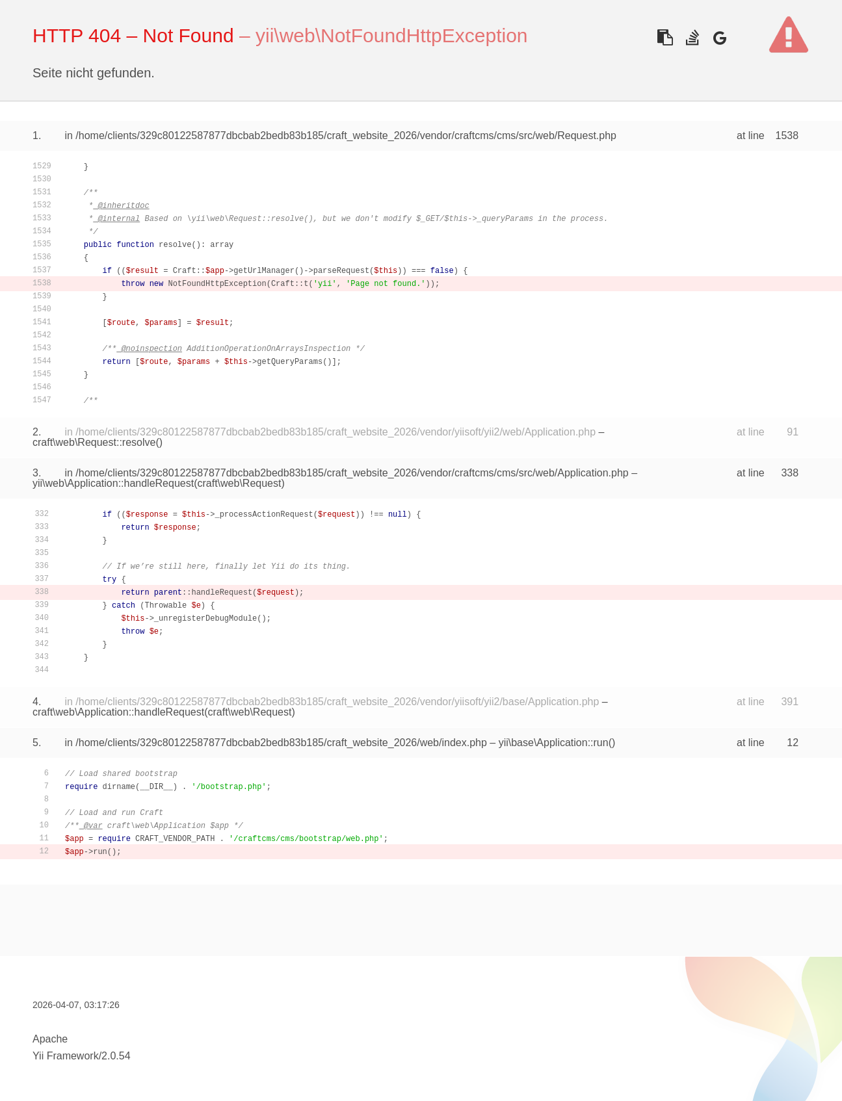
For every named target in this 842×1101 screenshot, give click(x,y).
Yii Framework (66, 1055)
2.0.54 (115, 1055)
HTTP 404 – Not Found (133, 35)
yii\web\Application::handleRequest (113, 483)
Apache (50, 1038)
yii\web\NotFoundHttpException (392, 35)
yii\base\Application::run (554, 742)
